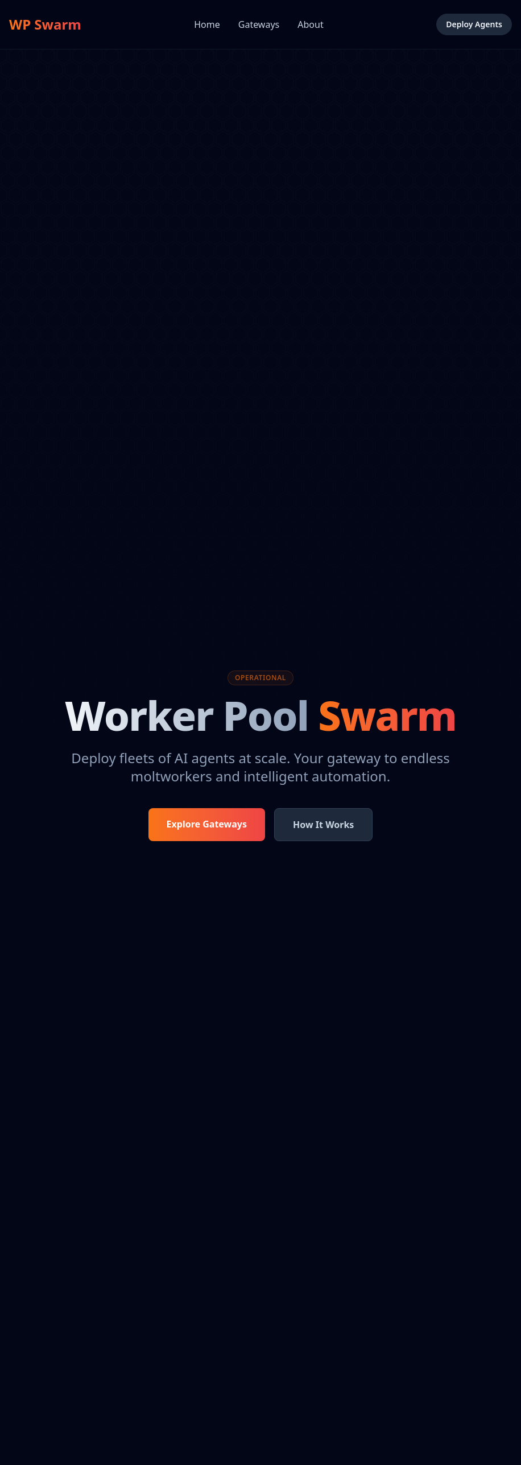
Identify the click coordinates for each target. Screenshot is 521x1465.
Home (207, 24)
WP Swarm (45, 24)
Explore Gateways (207, 824)
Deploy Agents (474, 24)
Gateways (258, 24)
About (310, 24)
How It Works (323, 824)
